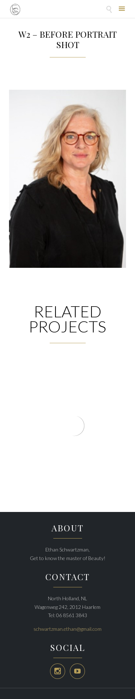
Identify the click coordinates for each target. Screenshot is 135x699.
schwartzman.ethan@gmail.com (67, 629)
